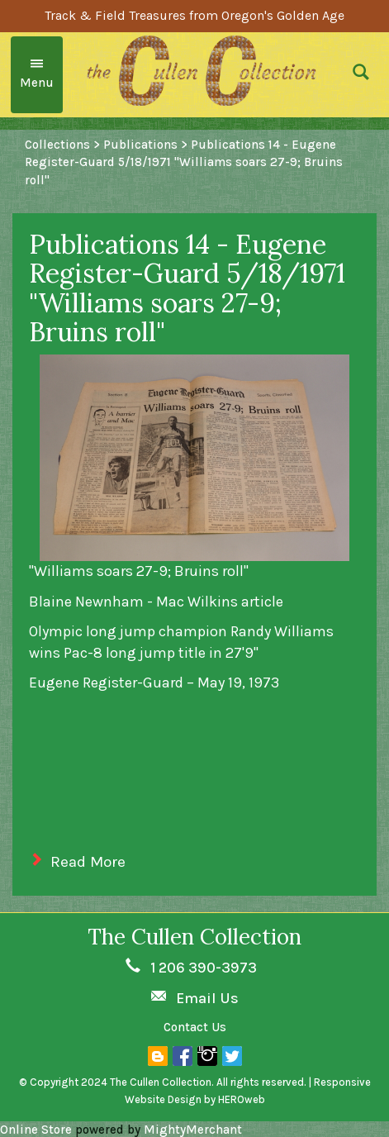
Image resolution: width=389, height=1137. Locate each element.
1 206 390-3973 (203, 968)
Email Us (207, 998)
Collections (57, 144)
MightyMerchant (193, 1129)
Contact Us (195, 1027)
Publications (140, 144)
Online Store (36, 1129)
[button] (364, 74)
